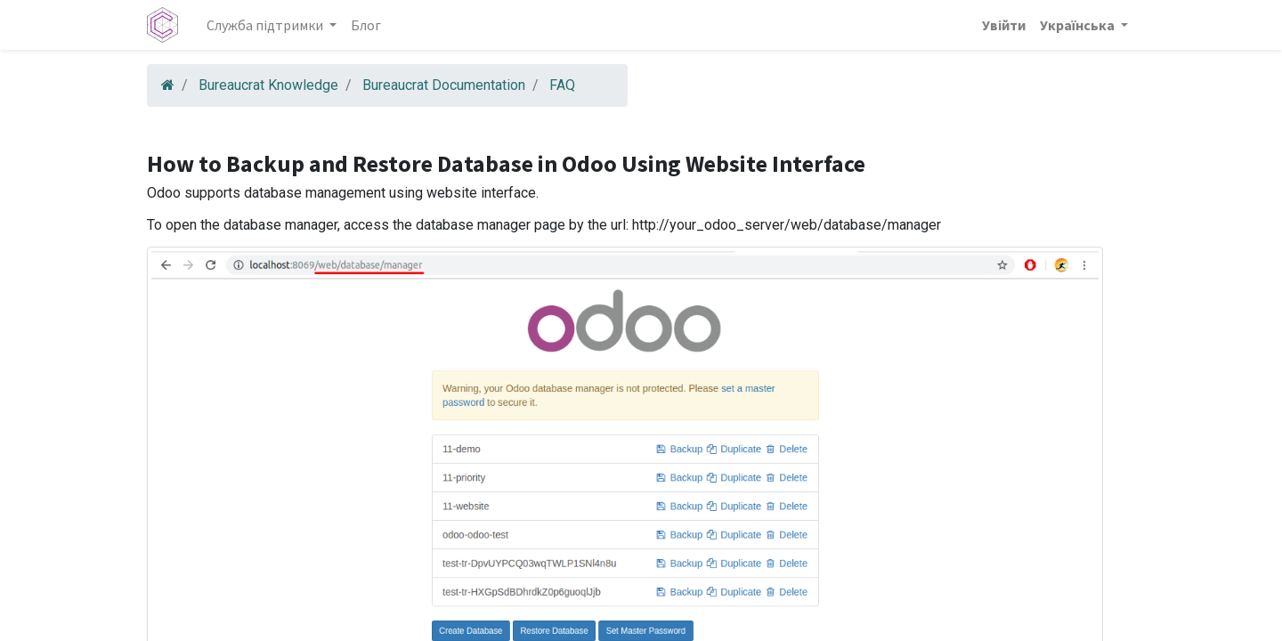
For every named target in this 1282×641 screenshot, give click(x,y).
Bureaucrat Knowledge (268, 85)
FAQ (562, 85)
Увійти (1004, 25)
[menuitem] (366, 25)
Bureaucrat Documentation (443, 85)
